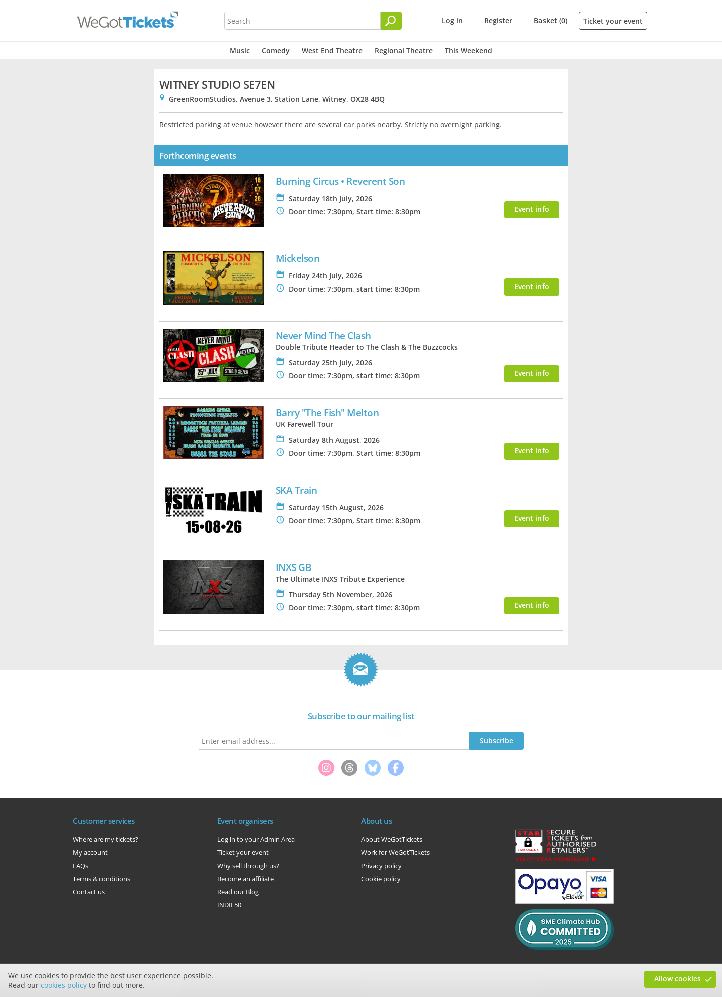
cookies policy (64, 985)
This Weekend (468, 50)
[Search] (391, 21)
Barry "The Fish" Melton (327, 412)
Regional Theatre (404, 50)
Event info (531, 209)
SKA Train (296, 490)
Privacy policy (381, 865)
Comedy (276, 50)
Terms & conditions (101, 878)
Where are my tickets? (105, 839)
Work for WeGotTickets (395, 852)
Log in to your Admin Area (256, 839)
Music (240, 50)
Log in (452, 20)
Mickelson (298, 258)
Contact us (89, 891)
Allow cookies (677, 978)
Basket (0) (550, 20)
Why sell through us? (248, 865)
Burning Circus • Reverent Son (340, 181)
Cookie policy (381, 878)
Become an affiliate (245, 878)
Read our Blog (238, 891)
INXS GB (294, 567)
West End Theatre (332, 50)
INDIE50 (229, 904)
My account (90, 852)
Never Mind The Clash (323, 335)
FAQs (80, 865)
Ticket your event (613, 21)
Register (498, 20)
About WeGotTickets (391, 839)
